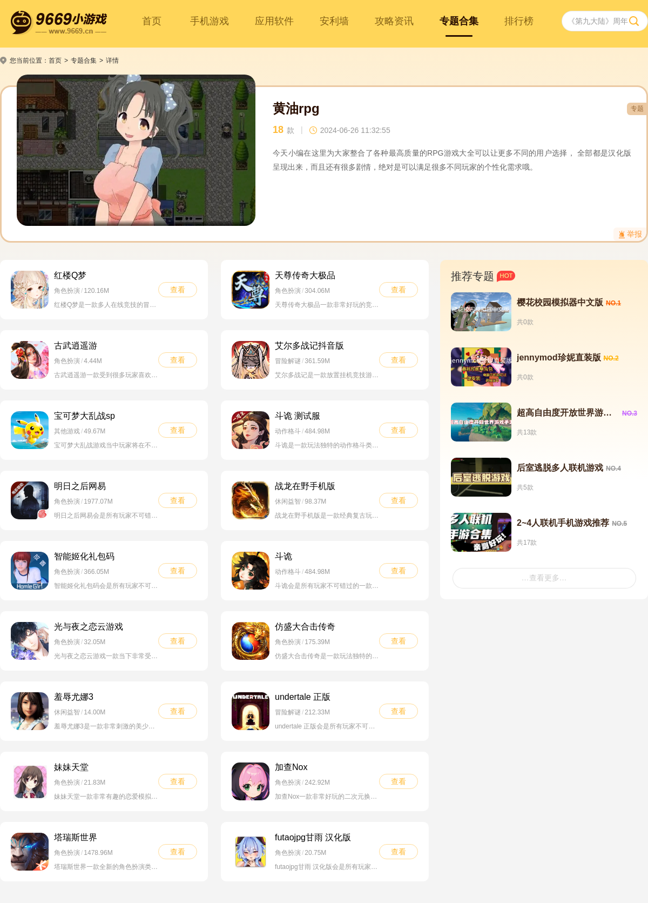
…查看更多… (544, 577)
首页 (151, 21)
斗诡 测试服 (297, 415)
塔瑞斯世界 (75, 837)
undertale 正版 (302, 696)
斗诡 (283, 556)
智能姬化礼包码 (84, 556)
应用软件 (274, 21)
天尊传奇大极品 (305, 275)
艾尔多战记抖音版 (309, 345)
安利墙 (334, 21)
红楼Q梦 (70, 275)
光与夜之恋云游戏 (88, 626)
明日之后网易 (80, 486)
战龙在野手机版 (305, 486)
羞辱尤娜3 (73, 696)
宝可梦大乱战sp (84, 415)
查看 (177, 289)
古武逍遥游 (75, 345)
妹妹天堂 (71, 767)
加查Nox (291, 767)
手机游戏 (209, 21)
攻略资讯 (394, 21)
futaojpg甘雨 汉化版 (313, 837)
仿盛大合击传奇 (305, 626)
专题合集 (459, 21)
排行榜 (519, 21)
